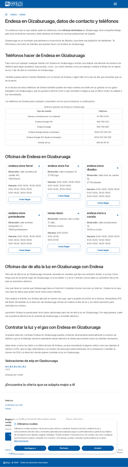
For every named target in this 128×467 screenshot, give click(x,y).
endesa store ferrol (20, 166)
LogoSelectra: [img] (6, 463)
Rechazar (64, 448)
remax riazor (55, 213)
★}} (7, 366)
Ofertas (8, 409)
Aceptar (97, 448)
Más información (21, 441)
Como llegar (25, 199)
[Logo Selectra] (14, 4)
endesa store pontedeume (16, 214)
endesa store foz (58, 166)
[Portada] (6, 14)
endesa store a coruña (96, 214)
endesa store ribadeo (95, 167)
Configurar (30, 448)
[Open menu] (115, 4)
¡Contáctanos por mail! (14, 405)
